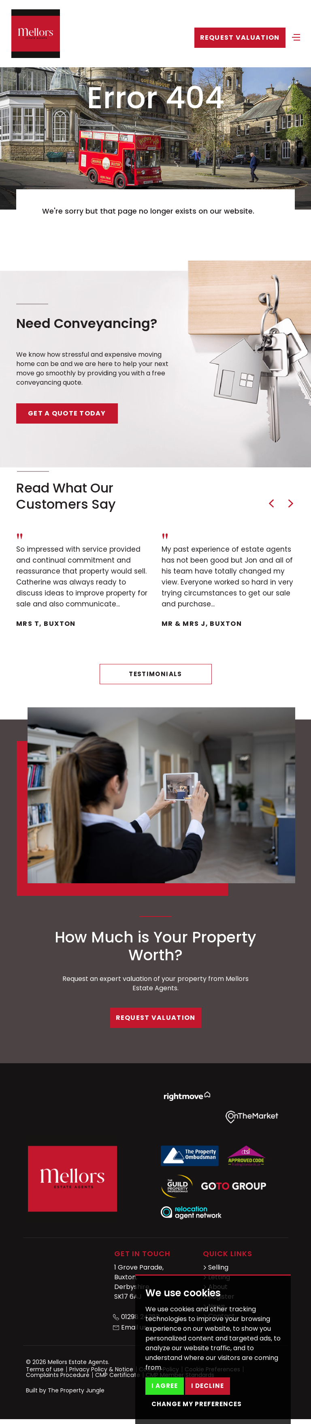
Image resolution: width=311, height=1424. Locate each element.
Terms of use (45, 1369)
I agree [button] (164, 1385)
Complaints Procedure (57, 1375)
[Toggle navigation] (296, 36)
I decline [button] (207, 1385)
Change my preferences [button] (196, 1404)
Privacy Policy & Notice (101, 1369)
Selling (215, 1267)
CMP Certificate (117, 1375)
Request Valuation (240, 37)
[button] (271, 503)
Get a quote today (67, 413)
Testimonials (155, 674)
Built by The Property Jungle (65, 1390)
